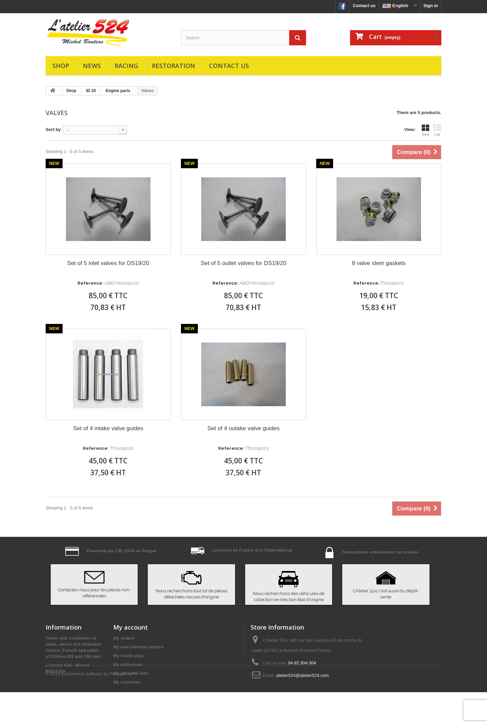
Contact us (364, 5)
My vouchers (126, 682)
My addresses (127, 664)
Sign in (430, 5)
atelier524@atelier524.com (302, 675)
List (437, 130)
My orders (123, 638)
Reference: (90, 283)
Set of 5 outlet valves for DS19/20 (243, 263)
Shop (60, 66)
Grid (425, 130)
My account (130, 627)
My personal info (130, 673)
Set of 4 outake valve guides (243, 428)
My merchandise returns (138, 647)
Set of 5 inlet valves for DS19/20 (108, 263)
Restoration (173, 66)
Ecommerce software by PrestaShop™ (99, 706)
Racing (126, 66)
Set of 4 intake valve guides (108, 428)
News (92, 66)
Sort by (53, 129)
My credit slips (128, 655)
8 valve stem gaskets (379, 263)
